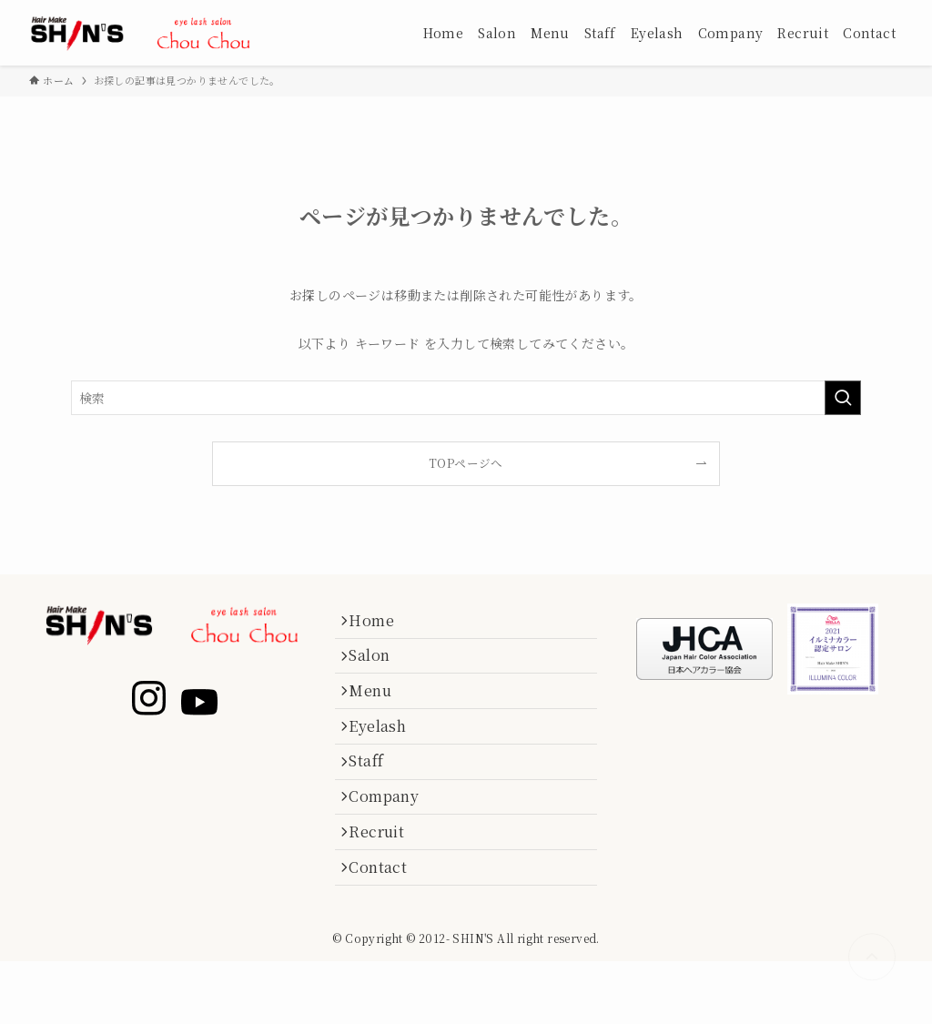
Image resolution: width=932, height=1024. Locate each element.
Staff (374, 796)
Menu (378, 710)
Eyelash (385, 753)
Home (379, 623)
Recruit (384, 882)
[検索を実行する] (843, 397)
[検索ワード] (466, 397)
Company (392, 839)
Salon (377, 666)
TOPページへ (466, 462)
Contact (386, 926)
